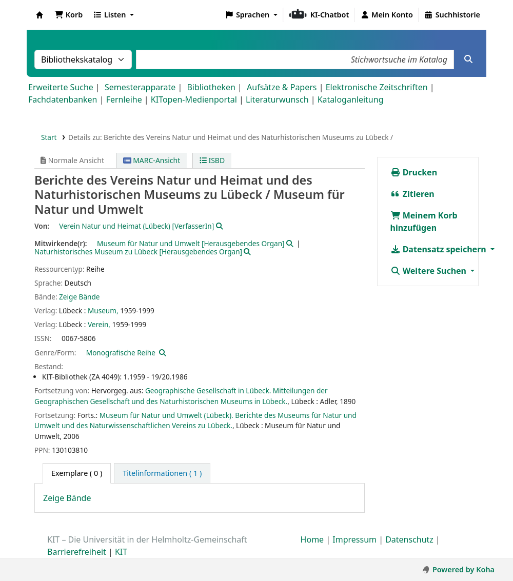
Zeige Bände (79, 297)
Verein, (99, 324)
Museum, (103, 310)
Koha (39, 14)
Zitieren (412, 193)
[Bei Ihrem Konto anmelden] (386, 15)
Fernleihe (124, 99)
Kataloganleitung (351, 99)
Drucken (414, 172)
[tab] (162, 473)
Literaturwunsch (277, 99)
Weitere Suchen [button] (429, 270)
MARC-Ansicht (152, 160)
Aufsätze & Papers (282, 87)
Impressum (354, 539)
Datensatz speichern (439, 249)
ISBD (212, 160)
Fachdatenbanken (62, 99)
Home (312, 539)
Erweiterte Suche (60, 87)
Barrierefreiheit (76, 551)
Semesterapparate (140, 87)
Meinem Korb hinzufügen (424, 221)
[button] (68, 15)
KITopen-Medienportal (194, 99)
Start (49, 137)
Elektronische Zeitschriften (377, 87)
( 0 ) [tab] (76, 473)
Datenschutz (409, 539)
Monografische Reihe (120, 352)
